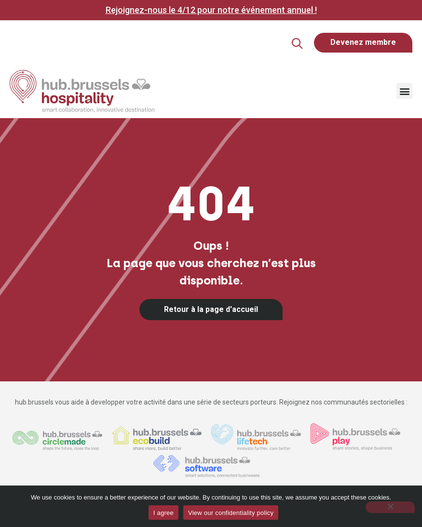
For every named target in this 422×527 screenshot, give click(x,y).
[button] (280, 44)
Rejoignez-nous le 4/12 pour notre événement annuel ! (211, 10)
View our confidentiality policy (230, 512)
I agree (163, 512)
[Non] (390, 507)
